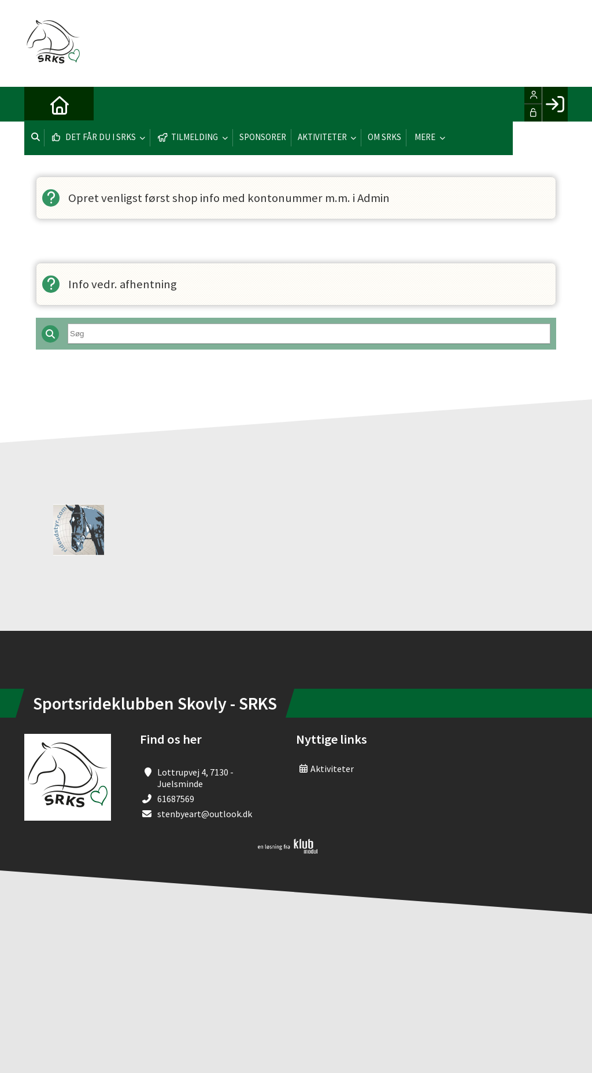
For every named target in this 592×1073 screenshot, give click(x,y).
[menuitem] (41, 104)
